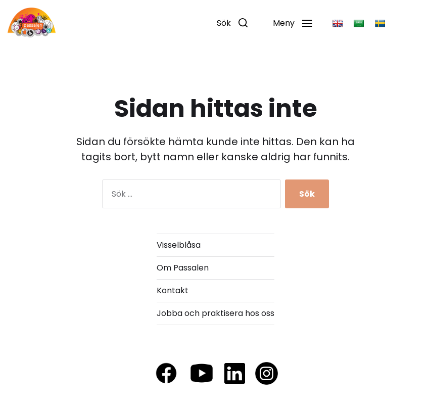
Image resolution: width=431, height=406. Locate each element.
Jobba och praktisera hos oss (215, 313)
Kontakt (172, 290)
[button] (232, 23)
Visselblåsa (179, 245)
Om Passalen (183, 268)
